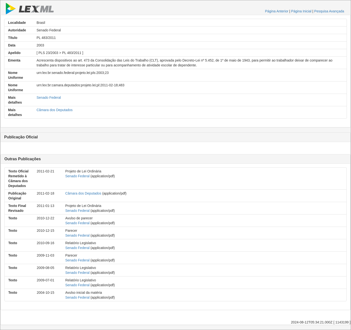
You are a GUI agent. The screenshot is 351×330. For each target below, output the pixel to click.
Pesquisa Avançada (329, 11)
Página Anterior (276, 11)
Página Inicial (301, 11)
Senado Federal (49, 97)
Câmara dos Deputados (55, 110)
